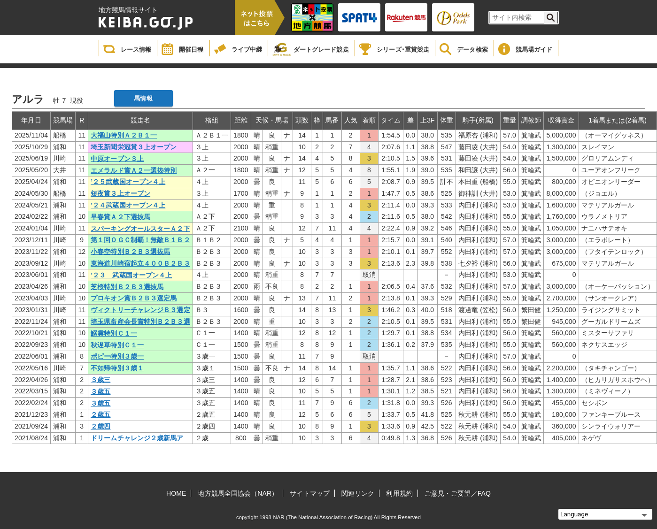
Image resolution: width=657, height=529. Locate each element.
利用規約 (399, 493)
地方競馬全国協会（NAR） (238, 493)
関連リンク (358, 493)
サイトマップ (310, 493)
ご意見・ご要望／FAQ (458, 493)
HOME (176, 493)
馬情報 (143, 98)
